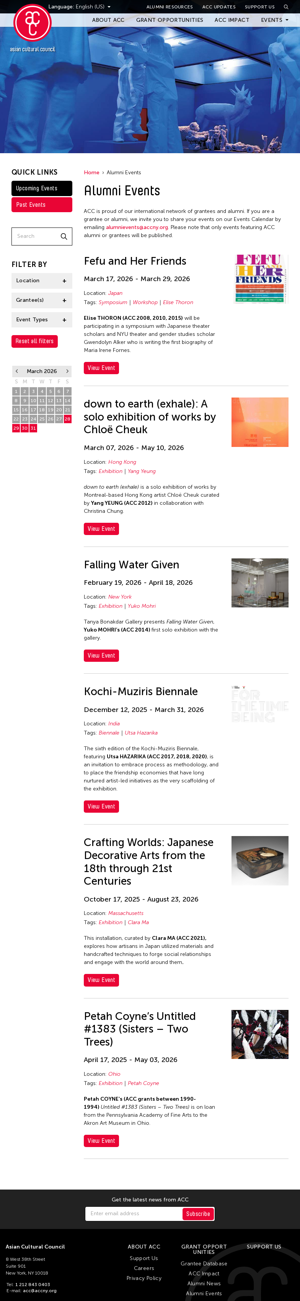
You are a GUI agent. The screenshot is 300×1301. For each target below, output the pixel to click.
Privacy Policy (144, 1278)
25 (42, 419)
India (114, 723)
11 (42, 400)
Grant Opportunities (170, 20)
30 (25, 428)
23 (25, 419)
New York (120, 597)
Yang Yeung (142, 471)
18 (42, 409)
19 (51, 409)
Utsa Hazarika (141, 733)
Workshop (145, 302)
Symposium (113, 302)
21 (67, 409)
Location (28, 280)
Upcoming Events (36, 188)
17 (33, 409)
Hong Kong (122, 462)
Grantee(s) (30, 300)
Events (271, 20)
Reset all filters (34, 341)
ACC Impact (232, 20)
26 (51, 419)
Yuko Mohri (142, 606)
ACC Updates (219, 7)
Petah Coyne (143, 1083)
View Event (101, 367)
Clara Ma (138, 922)
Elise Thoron (178, 302)
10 (33, 400)
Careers (144, 1268)
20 (59, 409)
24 (33, 419)
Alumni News (204, 1283)
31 (33, 428)
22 (16, 419)
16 (25, 409)
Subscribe (198, 1214)
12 (50, 400)
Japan (115, 293)
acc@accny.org (40, 1290)
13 (59, 400)
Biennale (109, 733)
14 (67, 400)
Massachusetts (125, 913)
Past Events (31, 204)
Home (91, 172)
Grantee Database (204, 1263)
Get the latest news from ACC (150, 1200)
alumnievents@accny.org (137, 227)
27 (59, 419)
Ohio (114, 1074)
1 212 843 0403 (32, 1284)
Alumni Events (204, 1293)
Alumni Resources (170, 7)
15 (16, 409)
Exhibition (110, 471)
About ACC (108, 20)
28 (67, 419)
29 (16, 428)
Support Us (260, 7)
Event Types (32, 319)
